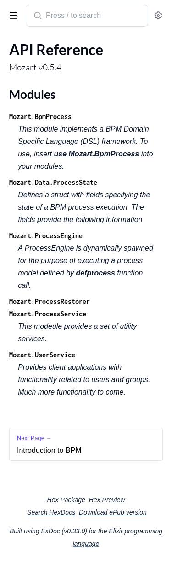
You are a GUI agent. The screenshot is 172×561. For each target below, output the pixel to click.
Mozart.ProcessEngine (46, 236)
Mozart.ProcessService (47, 314)
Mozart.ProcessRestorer (49, 301)
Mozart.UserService (42, 355)
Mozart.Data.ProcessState (53, 182)
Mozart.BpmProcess (40, 116)
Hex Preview (107, 500)
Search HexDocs (51, 512)
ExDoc (50, 531)
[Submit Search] (37, 16)
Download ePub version (113, 512)
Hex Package (66, 500)
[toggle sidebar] (12, 14)
